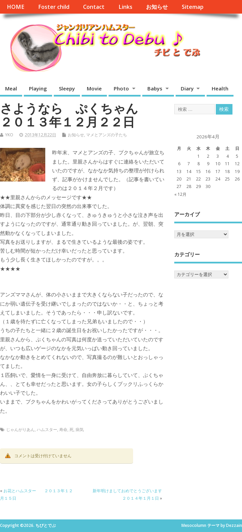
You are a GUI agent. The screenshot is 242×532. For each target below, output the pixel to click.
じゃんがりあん (20, 429)
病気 (80, 429)
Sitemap (193, 7)
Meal (11, 88)
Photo (121, 88)
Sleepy (67, 88)
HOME (15, 7)
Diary (187, 88)
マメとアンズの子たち (106, 135)
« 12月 (180, 194)
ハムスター (47, 429)
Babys (154, 88)
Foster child (53, 7)
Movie (94, 88)
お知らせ (157, 7)
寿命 (63, 429)
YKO (9, 135)
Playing (38, 88)
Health (220, 88)
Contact (93, 7)
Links (125, 7)
